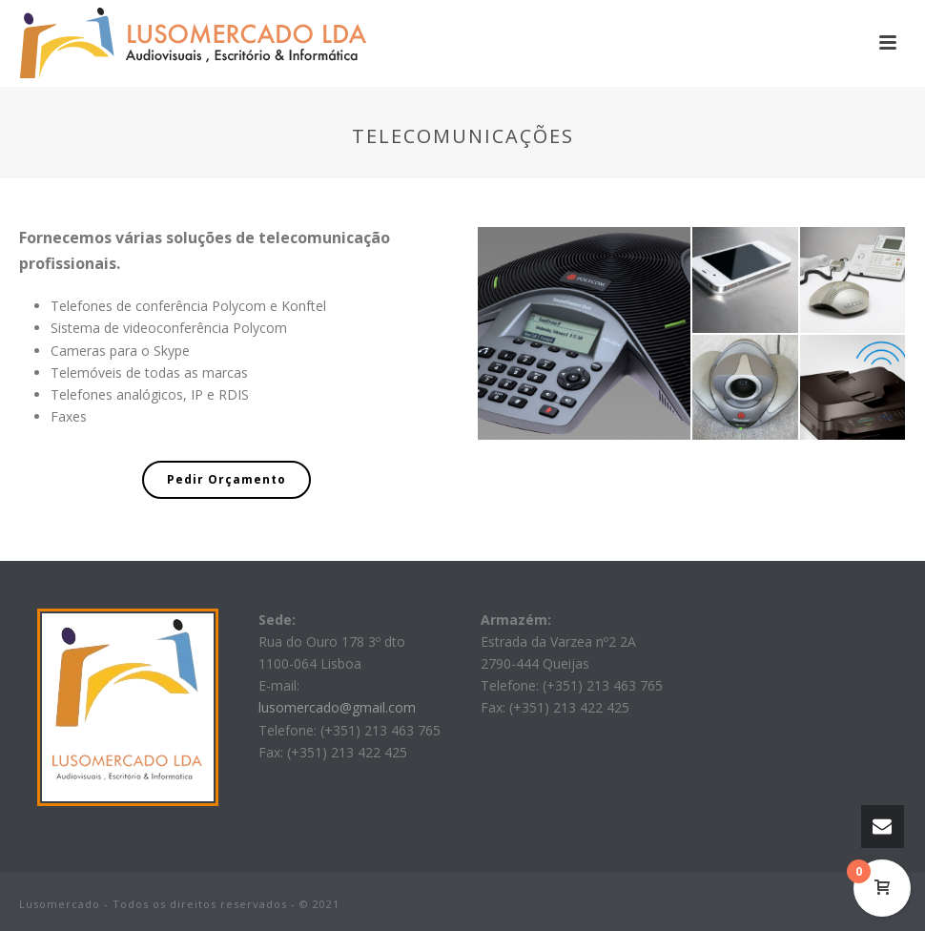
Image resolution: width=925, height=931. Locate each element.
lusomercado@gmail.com (337, 707)
